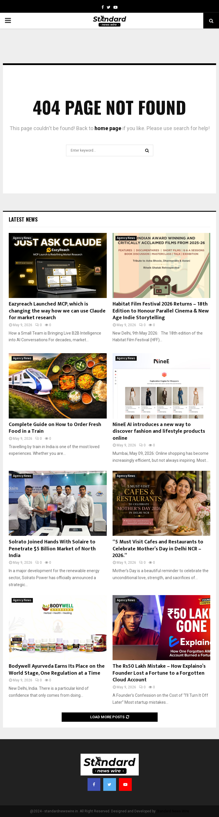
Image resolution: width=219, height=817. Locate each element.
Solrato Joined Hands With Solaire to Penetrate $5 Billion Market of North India (52, 549)
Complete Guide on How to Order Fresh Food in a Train (55, 428)
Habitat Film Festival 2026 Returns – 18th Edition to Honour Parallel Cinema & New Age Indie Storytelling (161, 311)
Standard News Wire (172, 811)
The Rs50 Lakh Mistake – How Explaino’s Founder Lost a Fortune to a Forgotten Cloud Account (159, 673)
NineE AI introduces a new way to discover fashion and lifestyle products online (159, 431)
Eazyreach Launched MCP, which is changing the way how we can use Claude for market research (57, 311)
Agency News (22, 238)
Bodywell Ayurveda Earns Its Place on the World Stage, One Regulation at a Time (57, 669)
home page (108, 128)
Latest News (23, 219)
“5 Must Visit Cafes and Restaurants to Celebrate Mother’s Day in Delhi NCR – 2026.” (158, 549)
